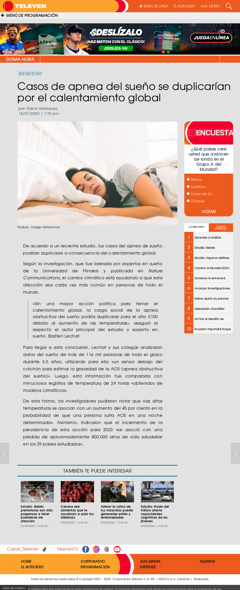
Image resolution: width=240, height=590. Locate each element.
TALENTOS (207, 561)
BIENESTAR (30, 73)
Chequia (195, 201)
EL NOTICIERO (184, 6)
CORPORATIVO (93, 561)
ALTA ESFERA (210, 6)
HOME (26, 561)
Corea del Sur (199, 194)
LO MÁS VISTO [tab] (196, 226)
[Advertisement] (208, 411)
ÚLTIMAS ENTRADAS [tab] (221, 227)
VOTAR (209, 211)
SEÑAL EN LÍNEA (154, 6)
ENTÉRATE (148, 567)
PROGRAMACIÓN (95, 567)
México (194, 179)
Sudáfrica (196, 186)
